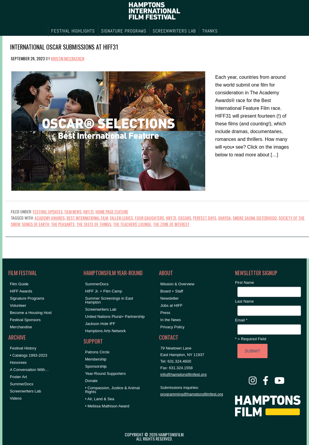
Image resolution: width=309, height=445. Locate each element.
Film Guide (19, 284)
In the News (170, 320)
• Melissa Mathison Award (107, 406)
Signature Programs (27, 298)
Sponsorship (95, 366)
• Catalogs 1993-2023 (28, 355)
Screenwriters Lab (25, 391)
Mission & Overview (177, 284)
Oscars (184, 218)
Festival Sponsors (25, 320)
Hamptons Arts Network (105, 331)
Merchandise (21, 327)
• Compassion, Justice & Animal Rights (112, 390)
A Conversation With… (29, 369)
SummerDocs (21, 384)
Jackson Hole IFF (100, 323)
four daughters (149, 218)
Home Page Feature (111, 211)
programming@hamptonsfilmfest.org (191, 394)
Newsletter (169, 298)
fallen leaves (121, 218)
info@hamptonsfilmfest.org (183, 374)
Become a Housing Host (31, 312)
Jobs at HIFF (171, 305)
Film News (72, 211)
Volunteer (18, 305)
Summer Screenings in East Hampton (109, 300)
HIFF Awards (21, 291)
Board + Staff (171, 291)
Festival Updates (48, 211)
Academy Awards (50, 218)
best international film (87, 218)
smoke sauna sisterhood (255, 218)
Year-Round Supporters (105, 373)
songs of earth (35, 224)
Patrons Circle (97, 352)
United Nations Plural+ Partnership (115, 316)
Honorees (18, 362)
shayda (224, 218)
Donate (91, 380)
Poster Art (18, 377)
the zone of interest (171, 224)
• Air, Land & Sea (99, 399)
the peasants (63, 224)
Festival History (23, 348)
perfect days (204, 218)
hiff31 (171, 218)
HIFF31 (88, 211)
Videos (16, 398)
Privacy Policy (172, 327)
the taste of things (93, 224)
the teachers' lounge (132, 224)
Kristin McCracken (67, 58)
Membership (95, 359)
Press (165, 312)
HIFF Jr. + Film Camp (103, 291)
